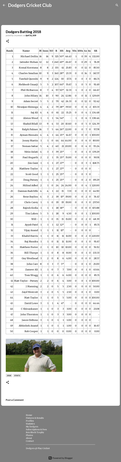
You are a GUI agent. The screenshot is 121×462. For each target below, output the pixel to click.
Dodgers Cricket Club (30, 5)
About (29, 438)
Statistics (30, 423)
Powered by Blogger (60, 458)
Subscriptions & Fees (36, 429)
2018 (9, 375)
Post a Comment (15, 399)
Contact (30, 441)
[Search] (55, 5)
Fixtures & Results (35, 418)
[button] (7, 41)
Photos (29, 435)
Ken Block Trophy (35, 432)
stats (17, 375)
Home (29, 415)
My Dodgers (32, 426)
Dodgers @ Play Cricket (38, 448)
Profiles (30, 421)
